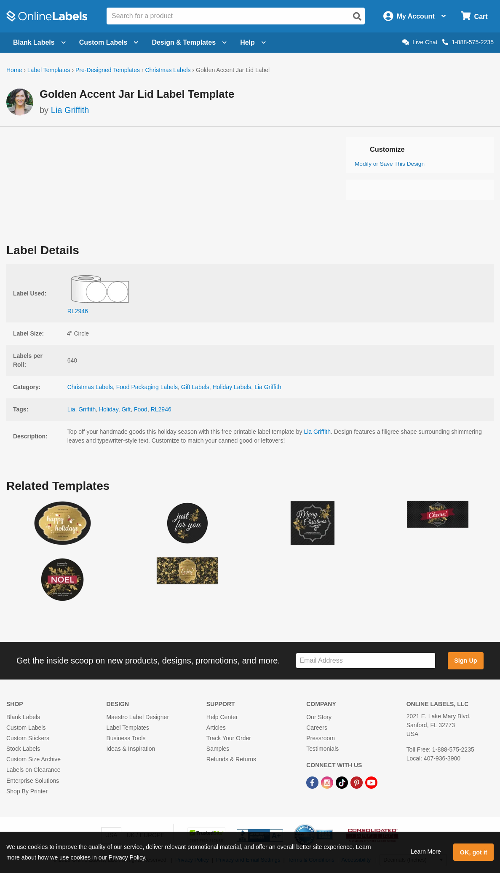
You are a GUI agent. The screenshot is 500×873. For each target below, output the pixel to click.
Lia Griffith (70, 110)
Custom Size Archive (33, 759)
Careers (316, 727)
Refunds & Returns (231, 759)
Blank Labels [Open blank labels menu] (39, 42)
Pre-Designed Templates (107, 70)
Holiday (108, 409)
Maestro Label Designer (137, 717)
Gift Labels (195, 387)
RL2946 (161, 409)
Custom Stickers (27, 738)
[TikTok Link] (343, 782)
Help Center (222, 717)
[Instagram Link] (328, 782)
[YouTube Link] (371, 782)
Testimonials (322, 748)
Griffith (87, 409)
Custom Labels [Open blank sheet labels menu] (109, 42)
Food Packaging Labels (147, 387)
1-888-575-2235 (468, 42)
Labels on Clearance (33, 769)
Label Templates (48, 70)
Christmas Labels (167, 70)
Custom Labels (25, 727)
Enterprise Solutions (32, 780)
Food (140, 409)
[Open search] (357, 16)
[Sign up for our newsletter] (365, 661)
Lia (71, 409)
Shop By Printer (27, 791)
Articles (216, 727)
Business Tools (125, 738)
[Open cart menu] (474, 16)
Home (14, 70)
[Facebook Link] (313, 782)
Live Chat (419, 42)
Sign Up (465, 660)
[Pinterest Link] (357, 782)
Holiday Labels (232, 387)
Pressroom (320, 738)
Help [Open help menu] (253, 42)
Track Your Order (228, 738)
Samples (217, 748)
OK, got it (473, 852)
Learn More (426, 851)
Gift (126, 409)
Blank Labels (23, 717)
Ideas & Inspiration (130, 748)
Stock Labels (23, 748)
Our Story (319, 717)
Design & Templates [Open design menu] (189, 42)
